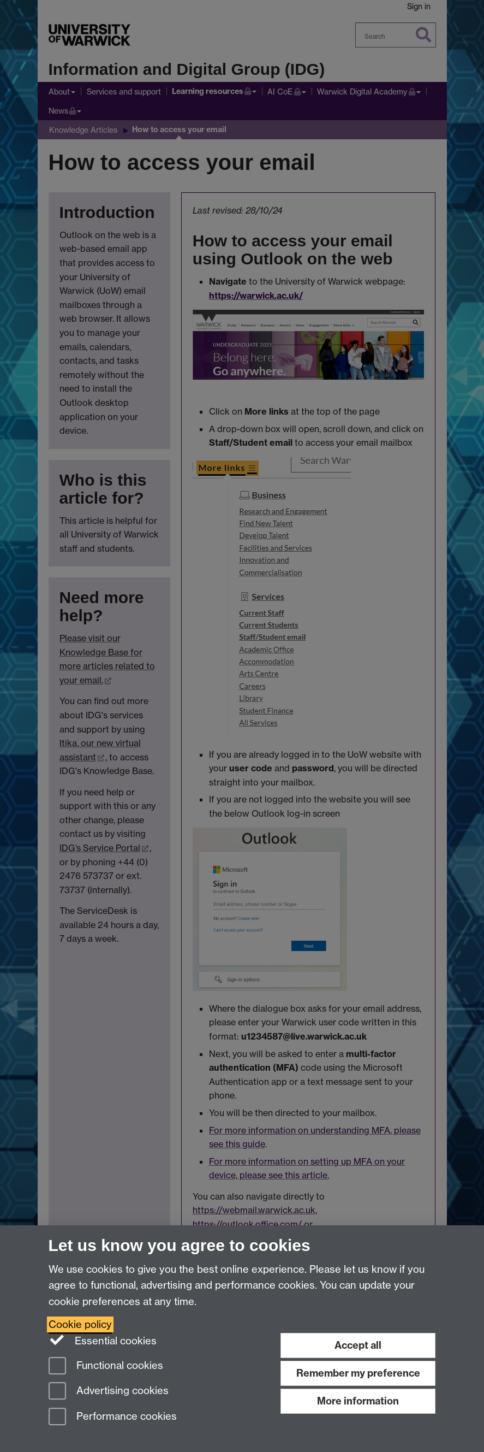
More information (358, 1401)
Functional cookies (106, 1366)
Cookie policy (80, 1324)
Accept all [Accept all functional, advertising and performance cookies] (357, 1345)
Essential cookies (103, 1340)
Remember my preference (358, 1373)
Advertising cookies (109, 1392)
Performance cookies (113, 1417)
